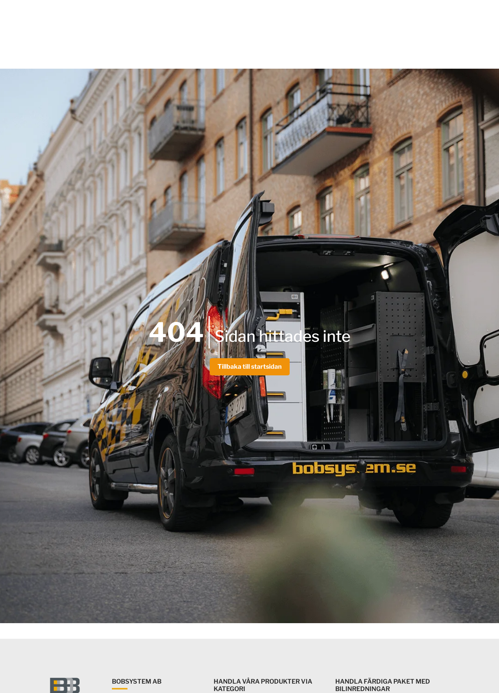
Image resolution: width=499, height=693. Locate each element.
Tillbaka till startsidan (250, 366)
